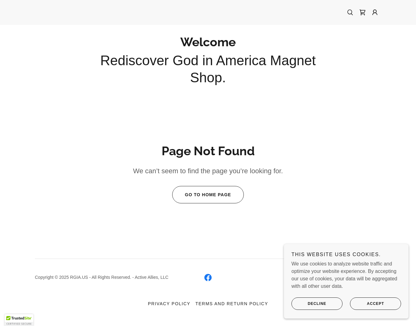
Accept (367, 303)
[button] (375, 12)
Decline (308, 303)
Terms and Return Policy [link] (231, 303)
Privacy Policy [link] (169, 303)
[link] (362, 12)
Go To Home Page (201, 194)
